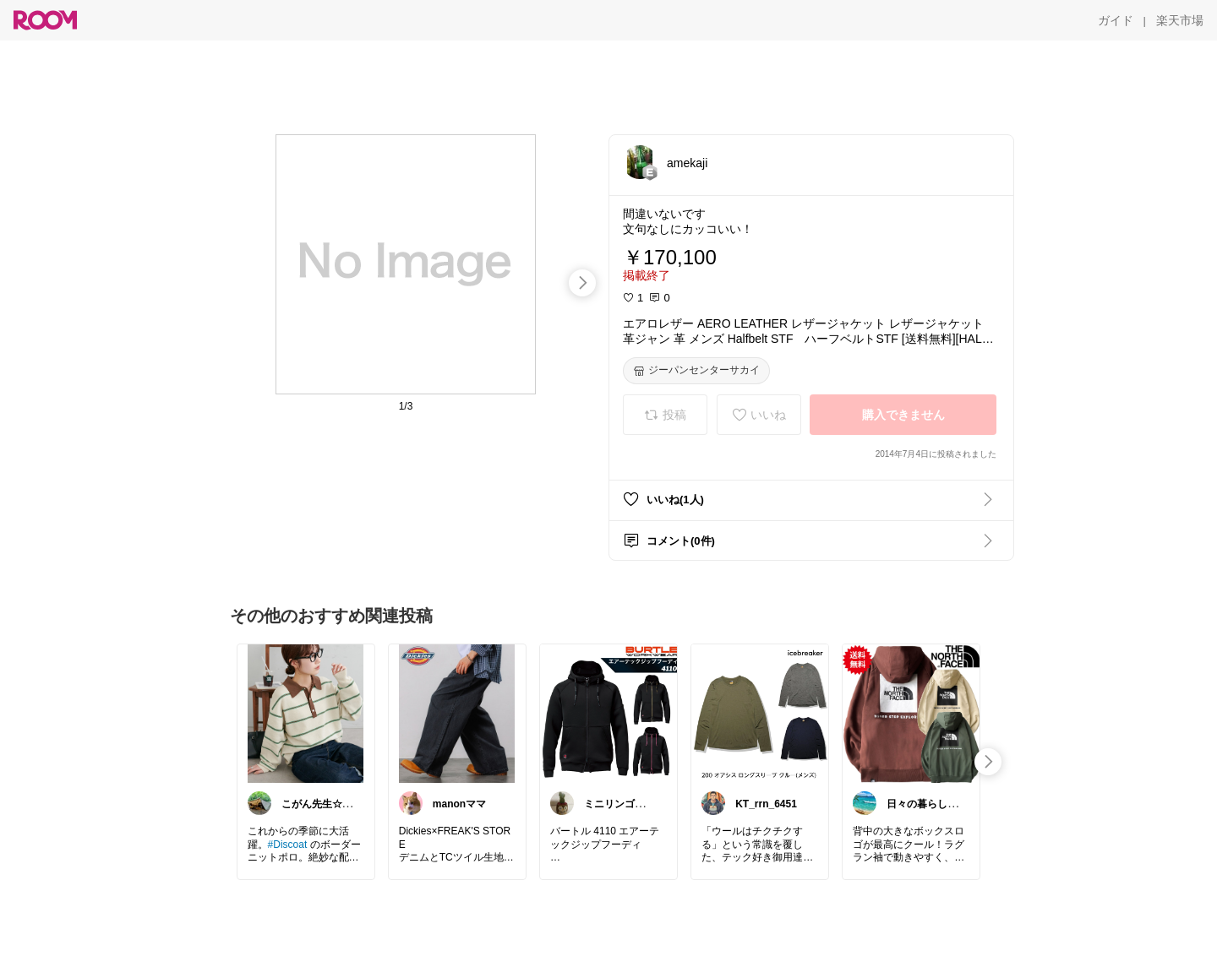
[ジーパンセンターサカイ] (696, 370)
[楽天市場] (1179, 20)
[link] (305, 712)
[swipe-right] (582, 282)
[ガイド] (1115, 20)
